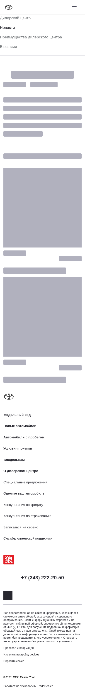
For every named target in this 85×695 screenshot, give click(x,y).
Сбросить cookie (13, 661)
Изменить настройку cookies (21, 654)
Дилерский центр (15, 18)
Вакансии (8, 47)
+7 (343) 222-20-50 (42, 577)
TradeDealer (45, 686)
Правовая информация (18, 648)
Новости (7, 28)
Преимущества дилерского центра (31, 37)
